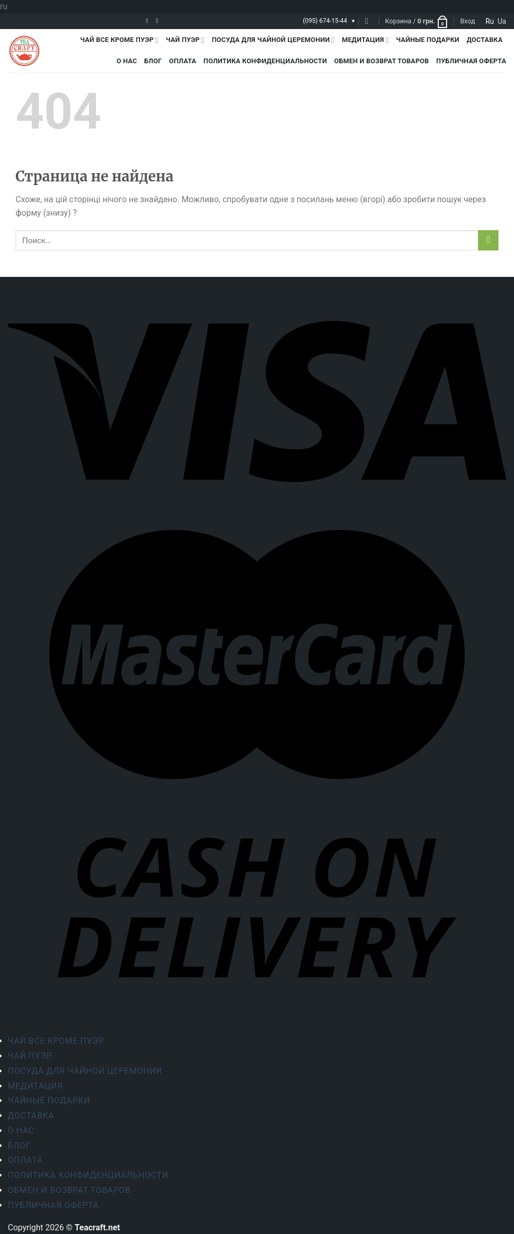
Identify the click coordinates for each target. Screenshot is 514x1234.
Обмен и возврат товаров (381, 61)
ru (489, 21)
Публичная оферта (471, 61)
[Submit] (488, 240)
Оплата (182, 61)
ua (501, 21)
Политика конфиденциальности (265, 61)
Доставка (485, 40)
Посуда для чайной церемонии (273, 40)
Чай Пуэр (185, 40)
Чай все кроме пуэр (119, 40)
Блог (153, 61)
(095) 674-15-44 (325, 20)
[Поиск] (369, 21)
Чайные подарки (428, 40)
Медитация (365, 40)
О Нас (127, 61)
